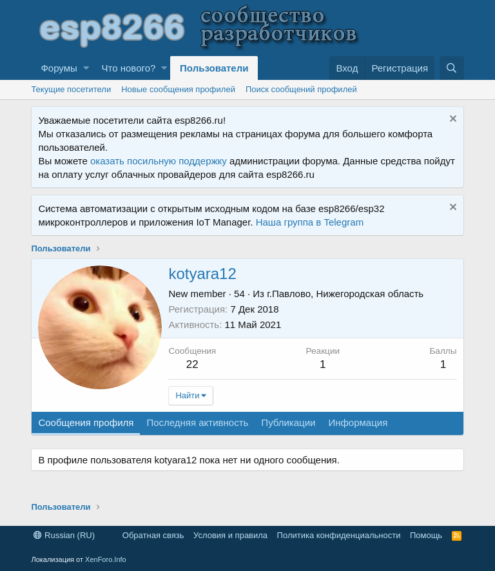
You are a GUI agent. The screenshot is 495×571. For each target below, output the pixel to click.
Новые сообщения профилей (178, 89)
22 (192, 364)
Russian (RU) (64, 535)
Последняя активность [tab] (197, 422)
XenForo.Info (105, 559)
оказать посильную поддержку (158, 160)
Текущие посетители (71, 89)
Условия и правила (230, 535)
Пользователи (214, 68)
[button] (86, 68)
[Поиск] (452, 68)
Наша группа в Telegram (310, 222)
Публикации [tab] (288, 422)
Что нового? (129, 68)
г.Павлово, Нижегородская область (345, 293)
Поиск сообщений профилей (301, 89)
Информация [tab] (357, 422)
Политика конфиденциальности (339, 535)
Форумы (59, 68)
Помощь (426, 535)
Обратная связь (153, 535)
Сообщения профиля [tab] (85, 422)
